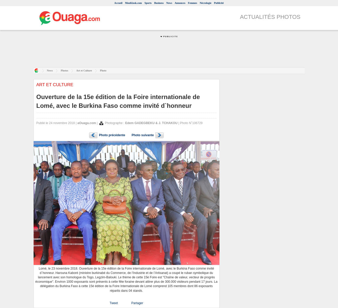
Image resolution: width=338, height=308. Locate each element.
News (169, 3)
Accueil (118, 3)
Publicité (219, 3)
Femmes (192, 3)
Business (159, 3)
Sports (148, 3)
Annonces (180, 3)
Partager (137, 303)
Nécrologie (205, 3)
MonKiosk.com (133, 3)
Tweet (113, 303)
